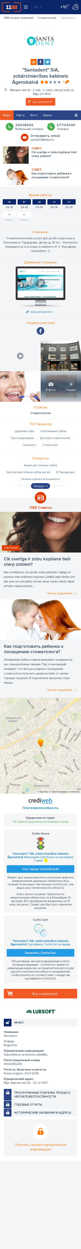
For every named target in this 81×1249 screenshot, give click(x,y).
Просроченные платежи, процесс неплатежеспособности (42, 1095)
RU (38, 7)
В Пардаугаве (65, 472)
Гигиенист (29, 445)
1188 (11, 7)
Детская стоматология (55, 438)
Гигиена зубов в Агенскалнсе (40, 479)
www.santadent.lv (41, 312)
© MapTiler (42, 791)
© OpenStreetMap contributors (64, 791)
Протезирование (22, 438)
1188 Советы (40, 507)
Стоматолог (50, 445)
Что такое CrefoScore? (40, 869)
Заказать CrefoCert (40, 953)
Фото (34, 115)
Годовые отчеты (28, 1105)
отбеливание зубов (53, 431)
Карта (20, 115)
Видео (47, 115)
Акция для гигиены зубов (40, 465)
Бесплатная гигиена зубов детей (28, 472)
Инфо (7, 115)
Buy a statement (44, 994)
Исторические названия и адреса (42, 1113)
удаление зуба (24, 431)
